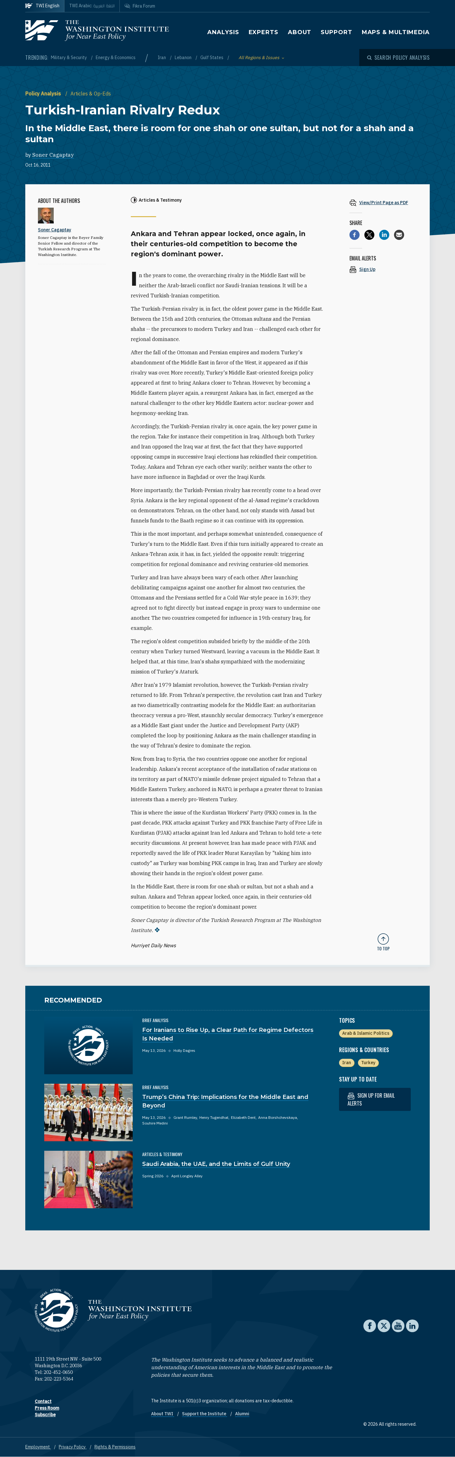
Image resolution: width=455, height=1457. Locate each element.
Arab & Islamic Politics (365, 1033)
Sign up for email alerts (371, 1099)
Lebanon (183, 57)
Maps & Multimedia (396, 32)
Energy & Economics (116, 57)
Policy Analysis (43, 93)
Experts (263, 32)
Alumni (242, 1414)
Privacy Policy (73, 1447)
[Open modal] (398, 57)
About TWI (162, 1414)
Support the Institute (204, 1414)
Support (336, 32)
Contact (43, 1401)
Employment (38, 1447)
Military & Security (69, 57)
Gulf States (212, 57)
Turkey (368, 1062)
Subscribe (45, 1414)
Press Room (47, 1408)
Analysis (223, 32)
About (300, 32)
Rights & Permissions (115, 1447)
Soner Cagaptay (53, 155)
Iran (162, 57)
